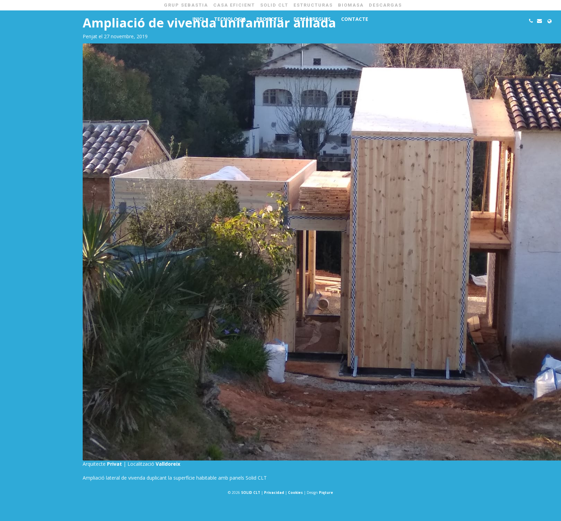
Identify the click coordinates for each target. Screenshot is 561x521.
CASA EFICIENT (234, 5)
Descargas (385, 5)
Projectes (269, 19)
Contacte (354, 19)
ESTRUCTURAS (313, 5)
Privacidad (274, 492)
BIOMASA (351, 5)
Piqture (326, 492)
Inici (198, 19)
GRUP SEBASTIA (186, 5)
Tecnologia (230, 19)
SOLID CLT (274, 5)
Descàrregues (312, 19)
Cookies (295, 492)
